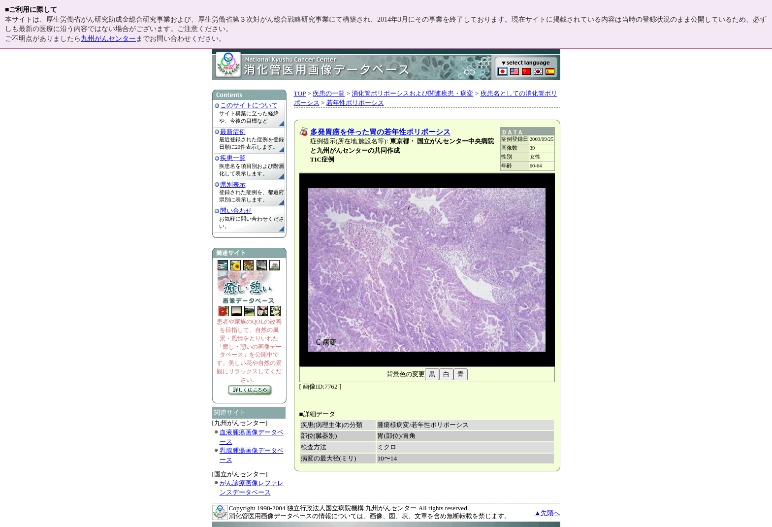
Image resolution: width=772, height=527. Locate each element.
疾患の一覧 (329, 93)
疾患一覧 (233, 158)
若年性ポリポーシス (355, 102)
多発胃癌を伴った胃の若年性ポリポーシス (380, 132)
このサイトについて (249, 105)
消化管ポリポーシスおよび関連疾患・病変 (412, 93)
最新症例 (233, 131)
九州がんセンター (108, 38)
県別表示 (233, 184)
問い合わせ (236, 210)
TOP (300, 93)
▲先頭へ (547, 513)
